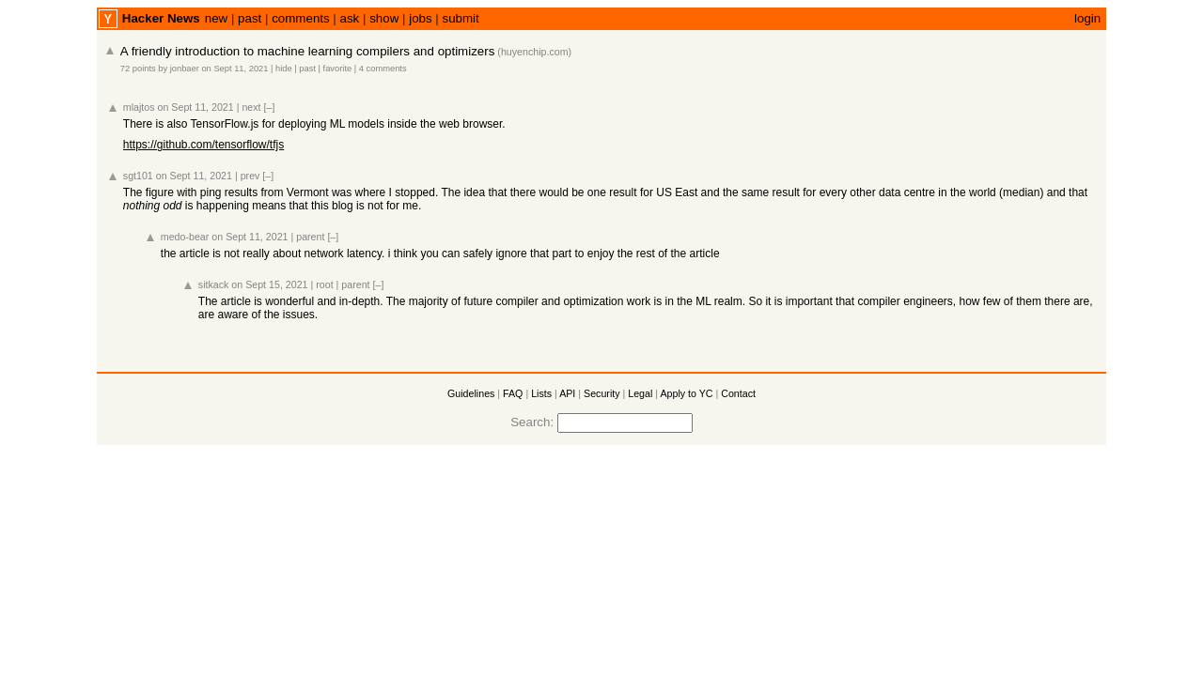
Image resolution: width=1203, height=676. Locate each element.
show (383, 18)
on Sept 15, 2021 (269, 284)
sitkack (213, 284)
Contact (738, 393)
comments (300, 18)
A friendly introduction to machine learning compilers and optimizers (307, 51)
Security (602, 393)
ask (350, 18)
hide (283, 68)
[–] (269, 107)
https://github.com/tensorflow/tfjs (203, 144)
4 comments (383, 68)
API (567, 393)
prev (250, 175)
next (251, 107)
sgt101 (138, 175)
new (216, 18)
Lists (541, 393)
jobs (420, 18)
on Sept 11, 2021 (234, 68)
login (1087, 18)
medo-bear (185, 236)
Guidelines (470, 393)
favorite (337, 68)
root (324, 284)
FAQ (513, 393)
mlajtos (139, 107)
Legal (640, 393)
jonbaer (184, 68)
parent (310, 236)
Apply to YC (686, 393)
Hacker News (161, 18)
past (249, 18)
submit (461, 18)
